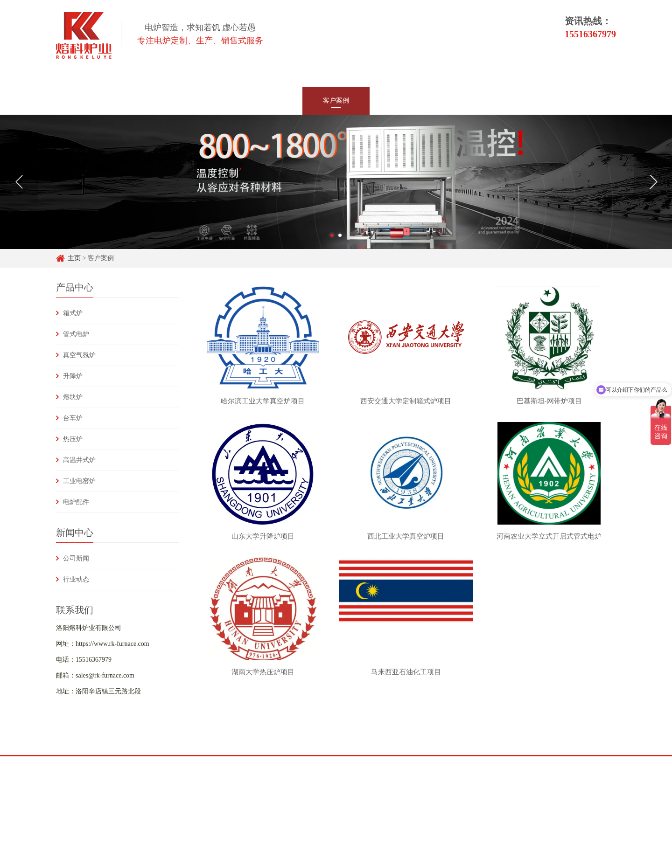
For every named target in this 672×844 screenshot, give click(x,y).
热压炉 (73, 439)
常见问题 (470, 100)
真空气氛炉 (79, 355)
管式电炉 (76, 334)
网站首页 (134, 100)
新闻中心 (269, 100)
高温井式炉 (79, 460)
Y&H (184, 763)
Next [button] (653, 182)
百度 (102, 763)
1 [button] (332, 235)
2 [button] (340, 235)
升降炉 (73, 376)
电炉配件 (76, 501)
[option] (336, 182)
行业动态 (76, 579)
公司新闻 (76, 558)
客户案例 (336, 100)
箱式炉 (73, 313)
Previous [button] (19, 182)
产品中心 (202, 100)
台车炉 (73, 418)
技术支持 (403, 100)
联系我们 (538, 100)
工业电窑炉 (79, 480)
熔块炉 (73, 397)
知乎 (129, 763)
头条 (156, 763)
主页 (74, 258)
